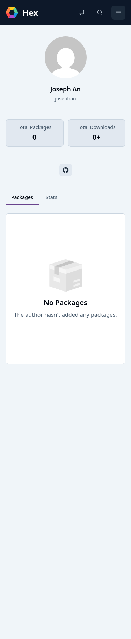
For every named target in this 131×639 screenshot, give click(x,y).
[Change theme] (81, 13)
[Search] (100, 12)
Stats (51, 197)
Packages (22, 197)
